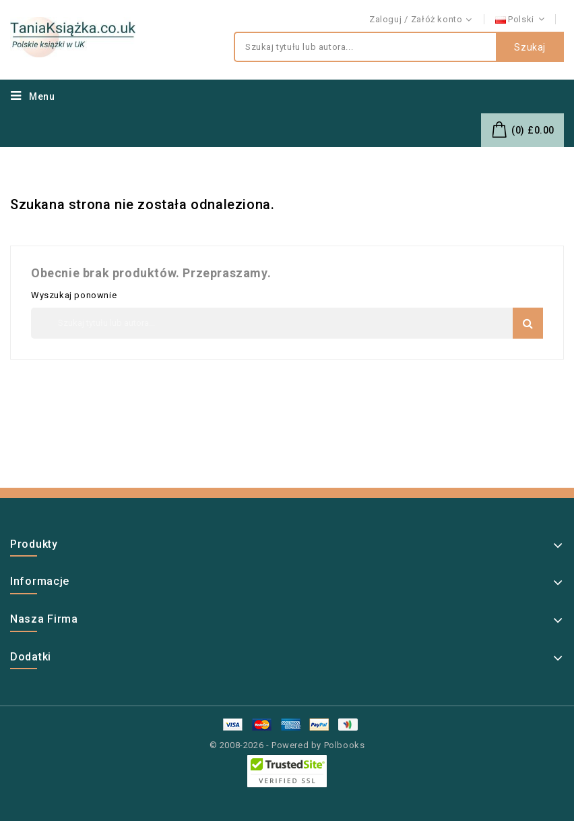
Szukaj (530, 47)
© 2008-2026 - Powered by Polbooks (287, 745)
